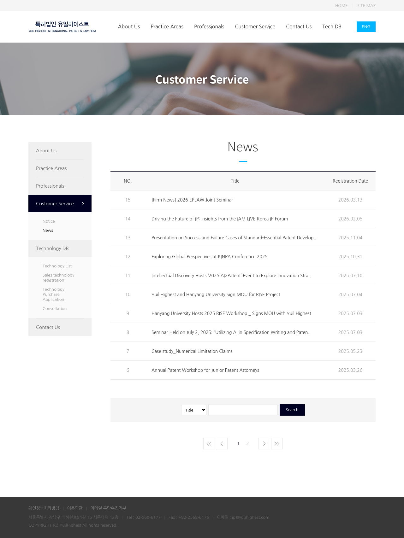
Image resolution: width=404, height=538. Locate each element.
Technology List (57, 266)
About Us (129, 26)
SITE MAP (366, 5)
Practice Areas (167, 26)
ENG (366, 27)
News (48, 230)
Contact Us (299, 26)
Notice (49, 221)
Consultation (55, 309)
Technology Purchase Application (53, 294)
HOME (341, 5)
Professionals (209, 26)
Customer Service (255, 26)
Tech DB (332, 26)
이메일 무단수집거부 (108, 508)
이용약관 (75, 508)
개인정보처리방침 (43, 508)
